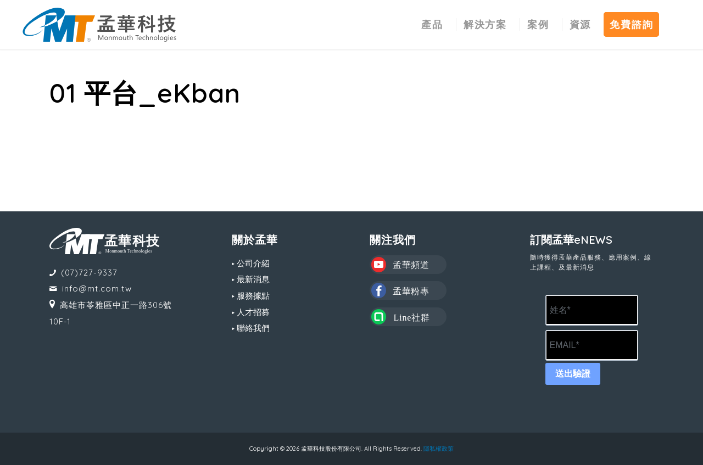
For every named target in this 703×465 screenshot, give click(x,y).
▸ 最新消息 (251, 279)
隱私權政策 (438, 448)
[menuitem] (432, 24)
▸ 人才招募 (251, 312)
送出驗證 (572, 373)
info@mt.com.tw (97, 288)
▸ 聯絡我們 (251, 328)
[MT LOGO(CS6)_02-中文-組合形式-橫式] (99, 24)
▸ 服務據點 (251, 295)
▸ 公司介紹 (251, 263)
